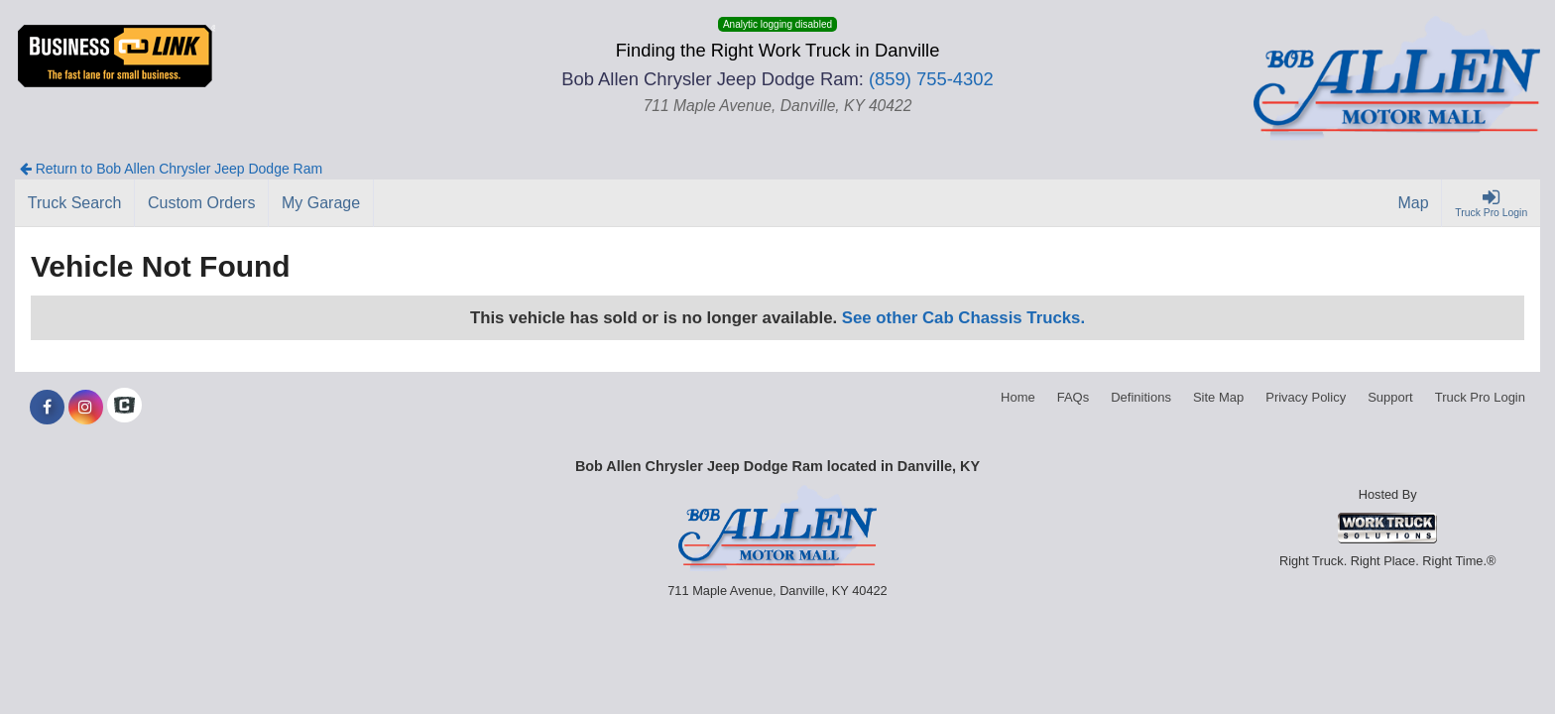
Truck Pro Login (1480, 397)
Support (1390, 397)
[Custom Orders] (202, 203)
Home (1018, 397)
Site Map (1218, 397)
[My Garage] (321, 203)
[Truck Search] (75, 203)
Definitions (1141, 397)
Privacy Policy (1305, 397)
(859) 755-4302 (931, 78)
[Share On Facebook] (47, 408)
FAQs (1073, 397)
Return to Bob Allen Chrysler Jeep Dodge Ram (171, 169)
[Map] (1414, 203)
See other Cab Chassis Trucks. (963, 317)
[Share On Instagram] (85, 408)
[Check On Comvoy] (124, 408)
